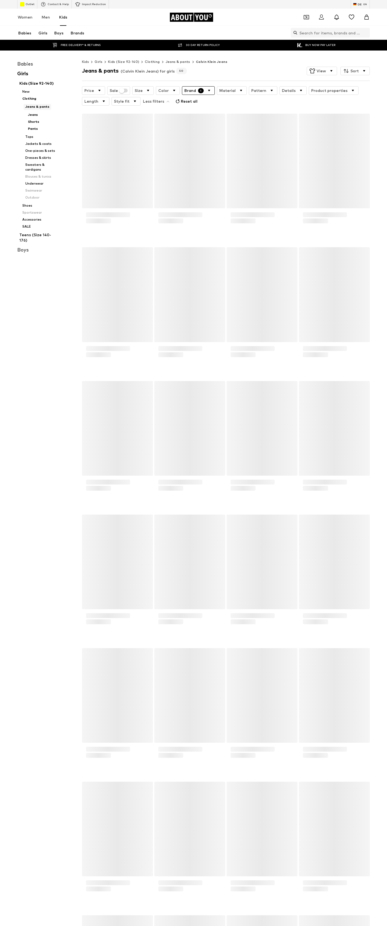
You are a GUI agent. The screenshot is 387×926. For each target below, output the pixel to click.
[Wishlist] (351, 17)
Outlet (27, 4)
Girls (98, 51)
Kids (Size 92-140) (123, 51)
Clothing (152, 51)
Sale (119, 80)
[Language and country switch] (360, 4)
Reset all (186, 90)
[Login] (321, 17)
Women (25, 17)
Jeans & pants (178, 51)
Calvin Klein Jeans (211, 51)
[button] (322, 60)
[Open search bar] (294, 32)
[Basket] (366, 17)
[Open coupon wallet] (306, 17)
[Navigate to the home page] (191, 17)
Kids (63, 17)
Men (46, 17)
